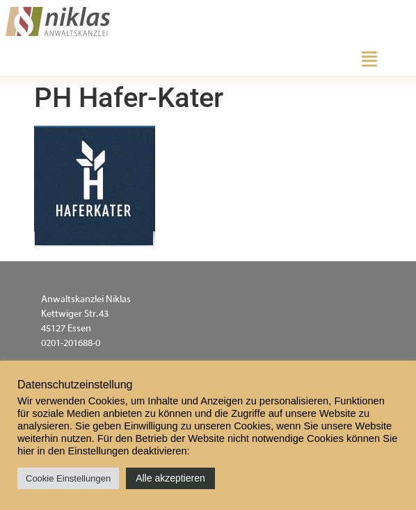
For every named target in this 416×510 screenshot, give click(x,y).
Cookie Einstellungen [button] (68, 478)
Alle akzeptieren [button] (170, 478)
